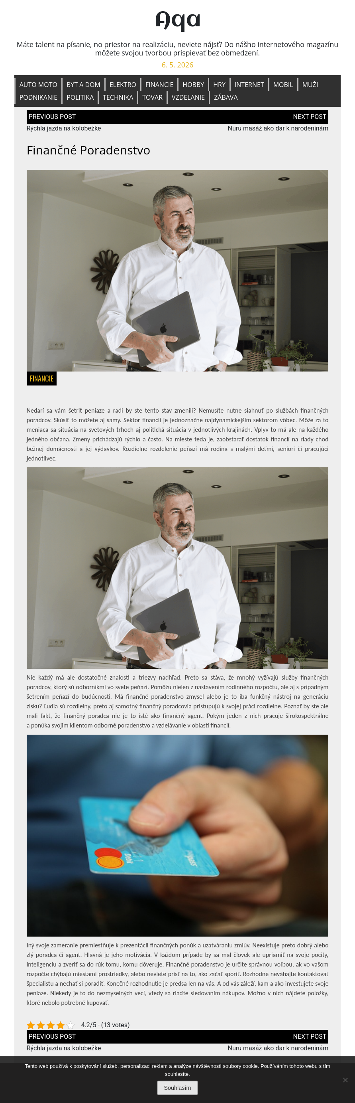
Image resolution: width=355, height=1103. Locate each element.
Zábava (225, 97)
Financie (159, 84)
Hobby (193, 84)
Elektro (123, 84)
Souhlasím (177, 1088)
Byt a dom (83, 84)
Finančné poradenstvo (89, 150)
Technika (118, 97)
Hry (219, 84)
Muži (310, 84)
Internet (249, 84)
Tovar (152, 97)
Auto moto (38, 84)
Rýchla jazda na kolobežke (64, 128)
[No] (345, 1080)
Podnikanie (39, 97)
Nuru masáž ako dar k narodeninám (278, 128)
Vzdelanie (188, 97)
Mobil (283, 84)
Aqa (177, 20)
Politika (80, 97)
